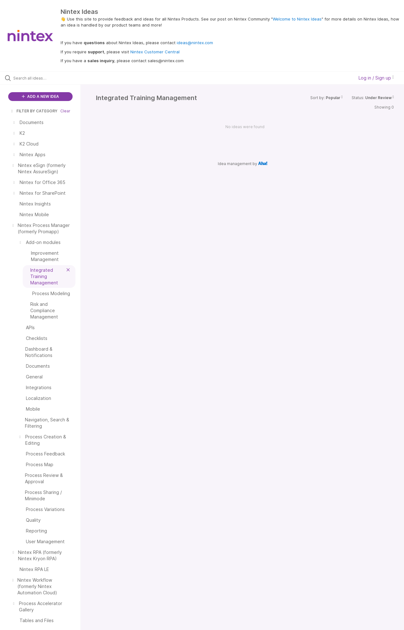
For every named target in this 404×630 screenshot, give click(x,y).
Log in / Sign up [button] (376, 77)
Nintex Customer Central (155, 51)
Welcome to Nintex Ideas (297, 18)
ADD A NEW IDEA (40, 96)
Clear (65, 111)
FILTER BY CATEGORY (33, 111)
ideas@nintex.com (195, 42)
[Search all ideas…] (48, 78)
